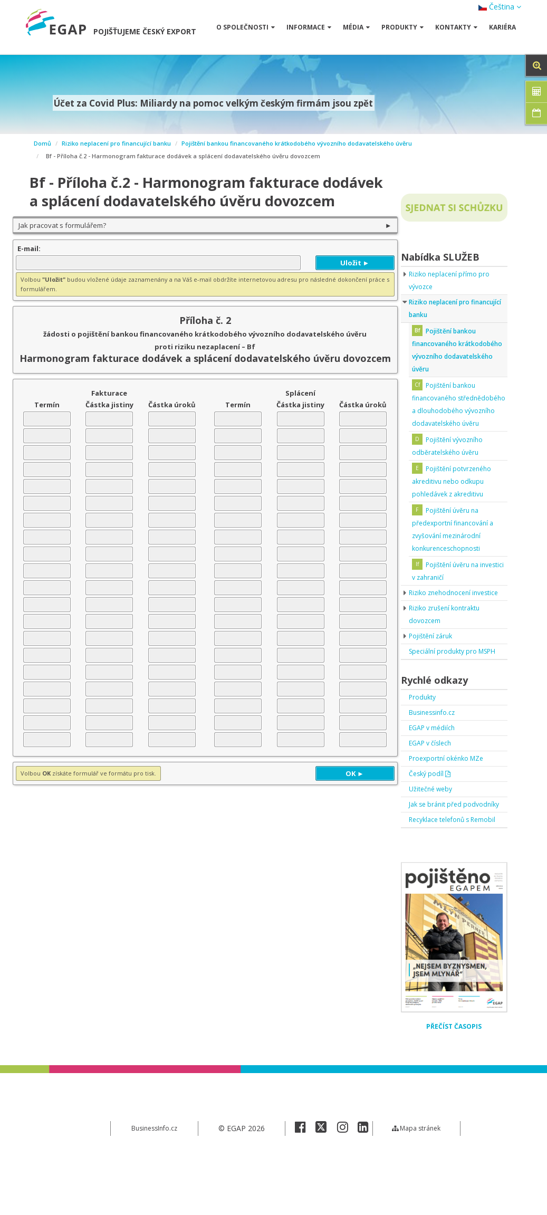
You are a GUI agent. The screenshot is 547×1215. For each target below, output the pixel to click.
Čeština (499, 7)
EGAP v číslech (433, 781)
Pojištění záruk (434, 661)
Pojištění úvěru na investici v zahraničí (451, 583)
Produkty (402, 27)
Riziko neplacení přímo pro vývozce (454, 280)
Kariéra (502, 27)
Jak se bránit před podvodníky (438, 848)
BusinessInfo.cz (154, 1191)
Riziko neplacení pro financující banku (116, 143)
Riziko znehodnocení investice (444, 611)
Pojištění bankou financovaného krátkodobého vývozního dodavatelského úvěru (296, 143)
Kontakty (456, 27)
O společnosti (245, 27)
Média (356, 27)
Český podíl (432, 812)
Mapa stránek (416, 1191)
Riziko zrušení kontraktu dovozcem (449, 639)
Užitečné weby (433, 827)
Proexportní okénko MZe (451, 796)
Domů (42, 143)
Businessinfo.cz (435, 750)
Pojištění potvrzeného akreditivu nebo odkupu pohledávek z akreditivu (457, 494)
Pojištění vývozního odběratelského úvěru (453, 458)
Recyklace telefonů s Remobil (444, 876)
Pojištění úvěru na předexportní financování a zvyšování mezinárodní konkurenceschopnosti (457, 542)
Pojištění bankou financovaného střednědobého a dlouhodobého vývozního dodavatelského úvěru (455, 410)
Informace (308, 27)
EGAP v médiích (435, 766)
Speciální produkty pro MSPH (446, 683)
